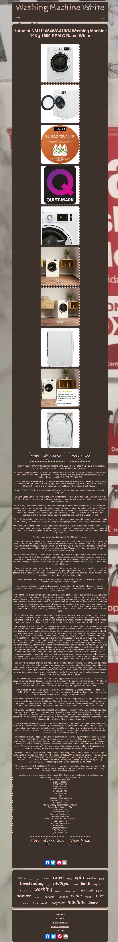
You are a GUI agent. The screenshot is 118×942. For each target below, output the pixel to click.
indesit (88, 896)
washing (43, 889)
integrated (58, 903)
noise (75, 891)
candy (75, 884)
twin (37, 879)
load (101, 878)
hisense (38, 897)
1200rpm (62, 896)
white (76, 895)
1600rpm (21, 878)
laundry (67, 891)
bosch (85, 883)
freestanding (31, 883)
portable (49, 896)
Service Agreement (60, 926)
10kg (99, 896)
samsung (24, 890)
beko (93, 902)
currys (57, 891)
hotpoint (87, 890)
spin (79, 877)
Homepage (60, 914)
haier (99, 890)
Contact (60, 918)
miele (25, 903)
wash (44, 903)
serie (31, 879)
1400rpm (61, 883)
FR (62, 931)
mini (48, 885)
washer (91, 878)
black (35, 903)
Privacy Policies (60, 922)
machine (76, 902)
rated (58, 877)
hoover (23, 896)
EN (58, 931)
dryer (46, 878)
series (69, 879)
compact (96, 885)
